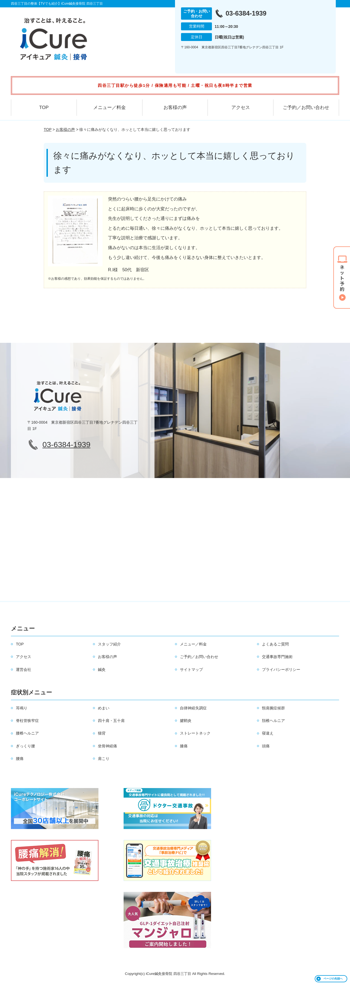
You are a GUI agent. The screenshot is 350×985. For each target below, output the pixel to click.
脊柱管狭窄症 (27, 720)
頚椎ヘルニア (273, 720)
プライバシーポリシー (281, 669)
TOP (44, 107)
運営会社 (23, 669)
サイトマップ (191, 669)
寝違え (267, 733)
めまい (103, 708)
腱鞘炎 (185, 720)
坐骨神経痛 (107, 746)
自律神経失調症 (193, 708)
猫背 (102, 733)
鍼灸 (102, 669)
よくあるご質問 (275, 644)
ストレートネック (195, 733)
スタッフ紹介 (109, 644)
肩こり (103, 758)
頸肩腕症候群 (273, 708)
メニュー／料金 (109, 107)
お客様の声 (175, 107)
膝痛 (184, 746)
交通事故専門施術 (277, 656)
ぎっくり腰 (25, 746)
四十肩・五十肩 (111, 720)
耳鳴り (21, 708)
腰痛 (20, 758)
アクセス (240, 107)
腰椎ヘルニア (27, 733)
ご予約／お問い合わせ (306, 107)
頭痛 (266, 746)
